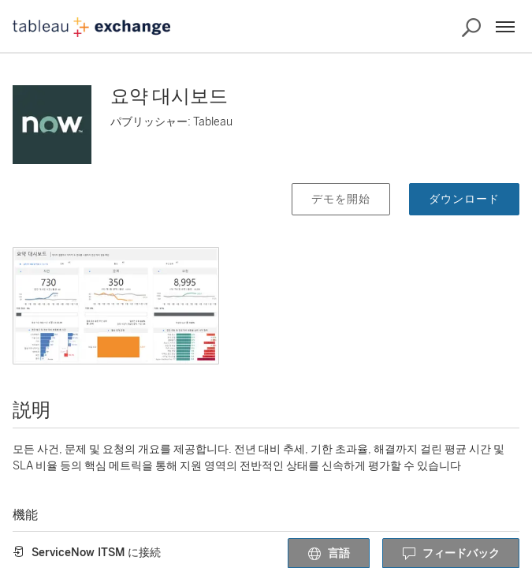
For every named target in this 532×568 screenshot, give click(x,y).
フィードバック (451, 554)
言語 (328, 554)
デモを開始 (340, 199)
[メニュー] (505, 27)
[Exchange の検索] (471, 27)
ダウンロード (464, 199)
